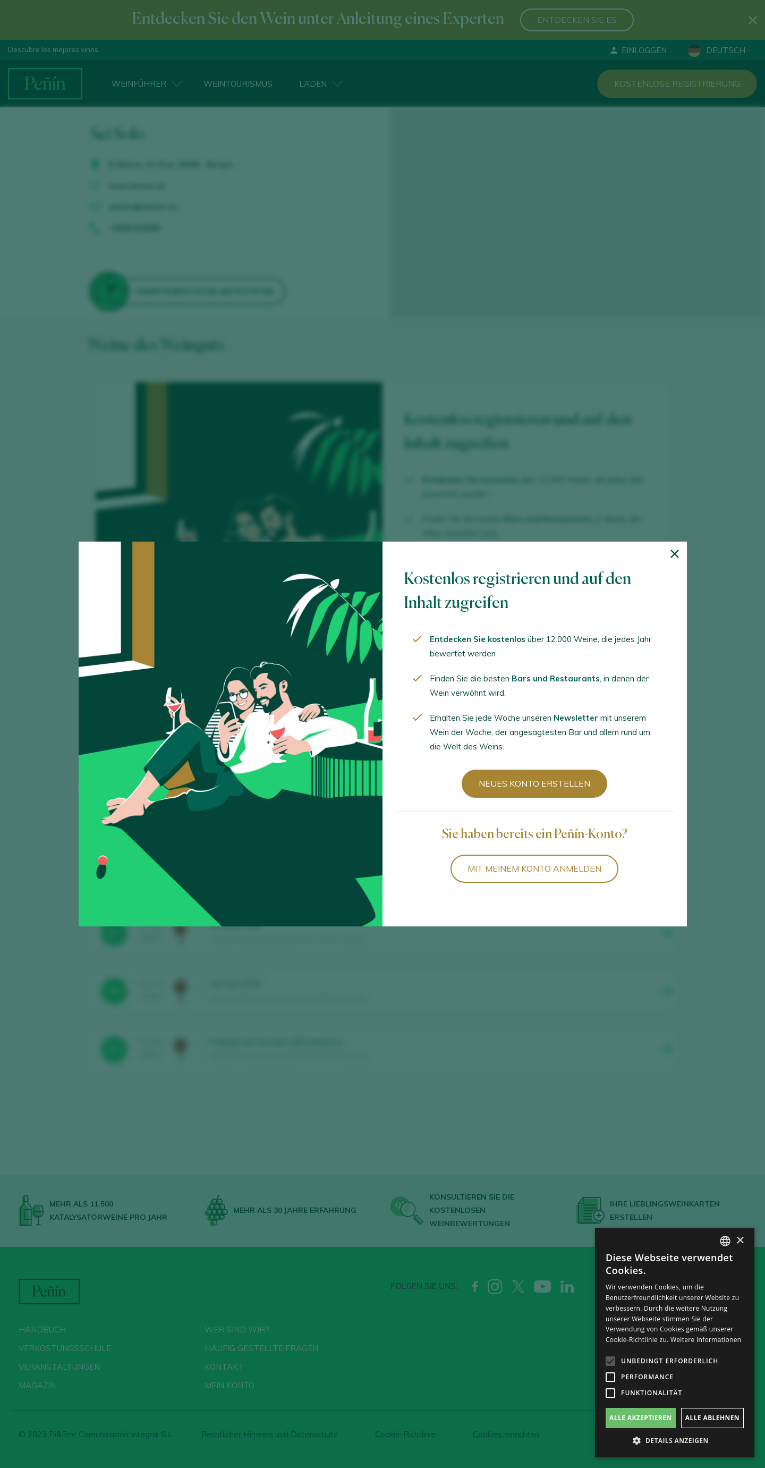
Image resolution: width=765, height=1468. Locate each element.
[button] (675, 1441)
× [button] (740, 1241)
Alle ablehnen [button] (712, 1417)
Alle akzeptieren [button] (640, 1417)
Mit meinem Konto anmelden (534, 868)
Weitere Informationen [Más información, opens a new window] (706, 1339)
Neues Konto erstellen (534, 783)
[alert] (674, 1342)
